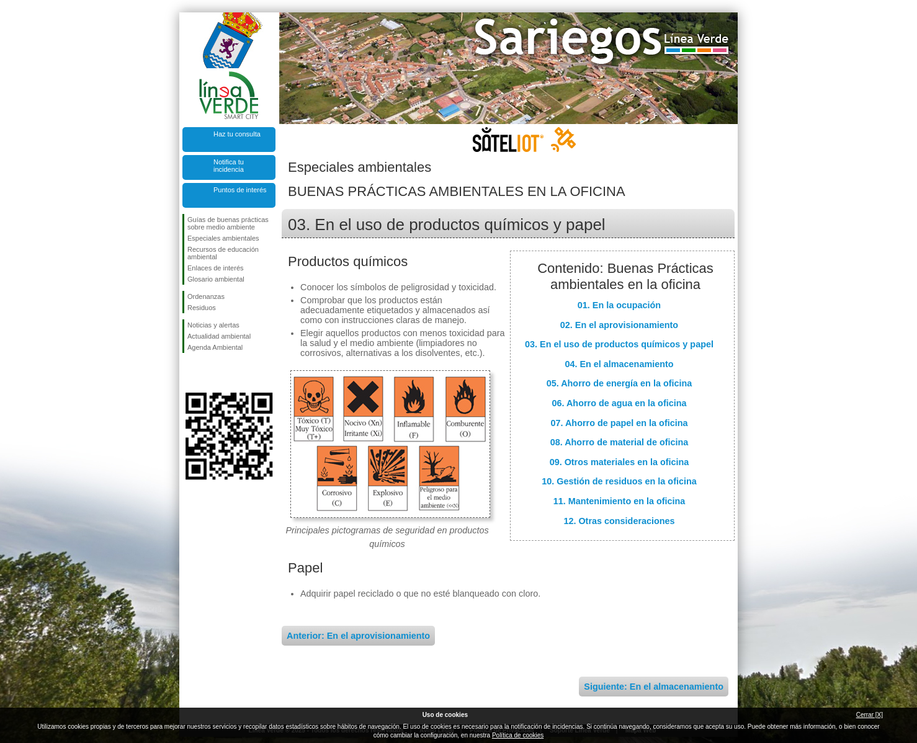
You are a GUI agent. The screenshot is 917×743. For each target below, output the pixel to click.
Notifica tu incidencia (228, 165)
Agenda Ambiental (215, 347)
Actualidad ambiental (219, 336)
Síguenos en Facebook (189, 372)
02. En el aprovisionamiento (619, 325)
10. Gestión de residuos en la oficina (619, 481)
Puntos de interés (240, 190)
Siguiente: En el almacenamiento (653, 687)
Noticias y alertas (213, 325)
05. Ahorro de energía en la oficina (619, 383)
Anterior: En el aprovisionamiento (358, 636)
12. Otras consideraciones (618, 521)
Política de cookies (517, 735)
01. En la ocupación (619, 305)
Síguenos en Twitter (210, 372)
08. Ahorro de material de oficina (619, 442)
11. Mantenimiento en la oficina (619, 501)
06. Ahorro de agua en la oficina (619, 403)
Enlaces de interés (215, 268)
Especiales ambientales (223, 238)
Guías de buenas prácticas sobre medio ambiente (228, 223)
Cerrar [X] (869, 714)
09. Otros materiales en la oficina (619, 462)
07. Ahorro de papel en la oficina (619, 423)
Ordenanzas (206, 296)
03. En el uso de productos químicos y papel (619, 344)
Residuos (201, 307)
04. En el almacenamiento (619, 364)
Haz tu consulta (237, 134)
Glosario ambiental (215, 279)
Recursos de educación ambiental (223, 253)
